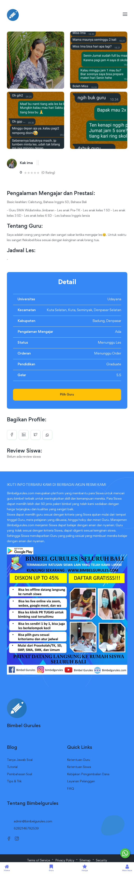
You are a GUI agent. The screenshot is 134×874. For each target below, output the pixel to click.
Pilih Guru (67, 394)
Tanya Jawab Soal (20, 760)
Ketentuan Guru (78, 760)
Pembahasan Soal (19, 774)
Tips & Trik (14, 781)
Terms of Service (38, 860)
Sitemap (85, 860)
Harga (85, 867)
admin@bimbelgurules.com (33, 821)
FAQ (70, 788)
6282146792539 (26, 828)
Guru (51, 867)
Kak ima (26, 163)
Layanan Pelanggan (81, 781)
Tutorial (12, 767)
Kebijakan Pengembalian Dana (88, 774)
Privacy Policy (64, 860)
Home (7, 867)
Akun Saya (127, 867)
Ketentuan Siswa (79, 767)
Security (101, 860)
